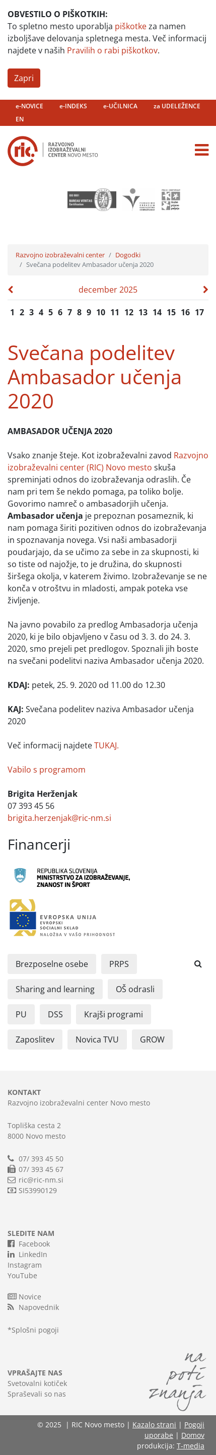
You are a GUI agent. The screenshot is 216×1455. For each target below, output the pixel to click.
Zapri (24, 78)
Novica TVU (97, 1039)
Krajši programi (113, 1014)
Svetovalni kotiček (37, 1383)
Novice (24, 1296)
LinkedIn (27, 1254)
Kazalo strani (154, 1424)
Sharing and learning (55, 989)
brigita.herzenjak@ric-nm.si (59, 817)
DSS (55, 1014)
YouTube (22, 1275)
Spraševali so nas (37, 1394)
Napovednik (33, 1307)
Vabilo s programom (47, 769)
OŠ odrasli (135, 989)
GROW (152, 1039)
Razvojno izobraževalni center (60, 254)
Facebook (29, 1243)
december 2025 (108, 289)
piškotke (131, 26)
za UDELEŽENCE (177, 106)
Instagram (25, 1265)
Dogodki (127, 254)
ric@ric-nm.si (41, 1180)
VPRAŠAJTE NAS (35, 1372)
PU (21, 1014)
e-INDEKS (73, 106)
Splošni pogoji (35, 1330)
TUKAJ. (106, 745)
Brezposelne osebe (52, 963)
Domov (192, 1435)
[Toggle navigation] (201, 150)
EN (20, 119)
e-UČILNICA (120, 106)
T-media (190, 1445)
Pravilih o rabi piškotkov (112, 50)
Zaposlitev (35, 1039)
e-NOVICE (29, 106)
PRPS (119, 963)
